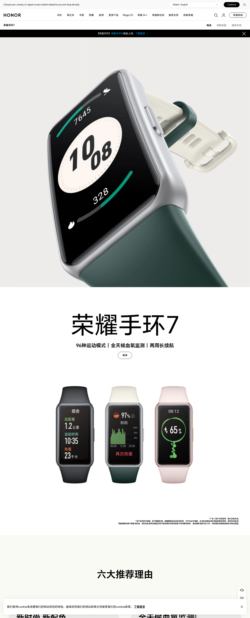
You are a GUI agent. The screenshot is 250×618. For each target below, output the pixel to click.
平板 (81, 15)
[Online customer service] (242, 590)
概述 (209, 25)
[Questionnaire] (242, 598)
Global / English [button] (180, 4)
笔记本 (70, 15)
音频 (101, 15)
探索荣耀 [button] (188, 15)
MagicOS (128, 15)
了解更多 (141, 33)
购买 (125, 355)
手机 (59, 15)
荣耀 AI (143, 15)
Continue (231, 4)
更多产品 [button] (113, 15)
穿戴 (91, 15)
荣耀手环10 (117, 33)
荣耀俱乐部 (158, 15)
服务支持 (173, 15)
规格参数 (221, 25)
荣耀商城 (238, 15)
